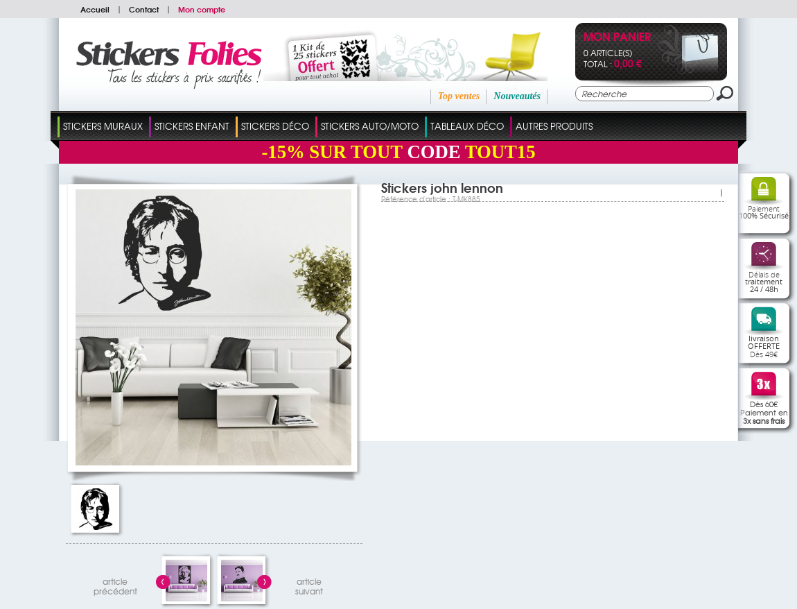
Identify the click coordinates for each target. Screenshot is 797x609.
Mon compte (201, 9)
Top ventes (459, 96)
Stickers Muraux (103, 125)
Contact (144, 9)
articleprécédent (115, 584)
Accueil (95, 9)
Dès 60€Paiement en (764, 412)
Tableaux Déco (467, 125)
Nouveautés (517, 96)
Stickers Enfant (192, 125)
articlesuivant (309, 584)
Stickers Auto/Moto (370, 125)
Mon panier (617, 37)
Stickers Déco (275, 125)
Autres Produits (554, 125)
